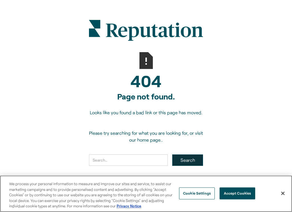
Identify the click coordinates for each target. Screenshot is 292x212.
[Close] (283, 193)
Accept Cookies (237, 193)
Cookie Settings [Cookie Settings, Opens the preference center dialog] (197, 193)
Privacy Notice (129, 206)
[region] (146, 194)
